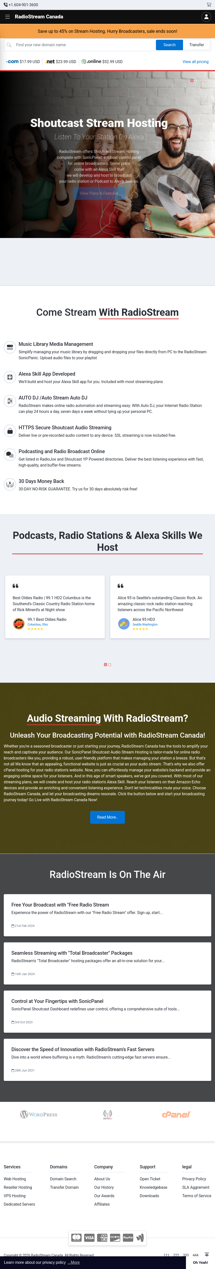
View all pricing (195, 61)
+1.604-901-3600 (21, 4)
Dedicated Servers (19, 1204)
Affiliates (102, 1204)
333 (186, 1255)
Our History (104, 1187)
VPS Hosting (15, 1195)
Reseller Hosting (18, 1187)
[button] (7, 17)
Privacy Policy (194, 1179)
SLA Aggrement (195, 1187)
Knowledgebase (153, 1187)
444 (195, 1255)
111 (166, 1255)
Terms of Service (196, 1195)
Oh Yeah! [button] (200, 1263)
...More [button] (74, 1262)
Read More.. (107, 817)
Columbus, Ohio (38, 624)
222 (176, 1255)
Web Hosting (15, 1179)
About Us (102, 1179)
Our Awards (104, 1195)
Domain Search (63, 1179)
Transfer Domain (64, 1187)
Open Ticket (150, 1179)
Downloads (149, 1195)
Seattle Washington (145, 624)
